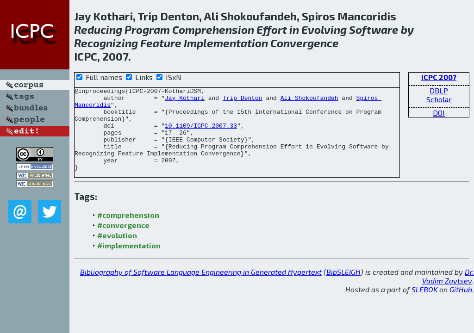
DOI (439, 112)
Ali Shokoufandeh (309, 100)
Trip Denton (242, 100)
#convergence (123, 241)
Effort (271, 29)
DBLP (439, 90)
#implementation (129, 262)
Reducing (98, 29)
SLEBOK (424, 306)
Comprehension (213, 29)
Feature (160, 42)
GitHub (460, 306)
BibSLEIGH (343, 288)
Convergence (304, 42)
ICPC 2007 (438, 77)
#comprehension (128, 231)
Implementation (226, 42)
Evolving (324, 29)
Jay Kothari (185, 100)
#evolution (117, 251)
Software (374, 29)
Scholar (439, 99)
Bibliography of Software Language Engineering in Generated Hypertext (201, 288)
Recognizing (106, 42)
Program (147, 29)
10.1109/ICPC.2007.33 (201, 134)
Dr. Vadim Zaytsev (448, 293)
